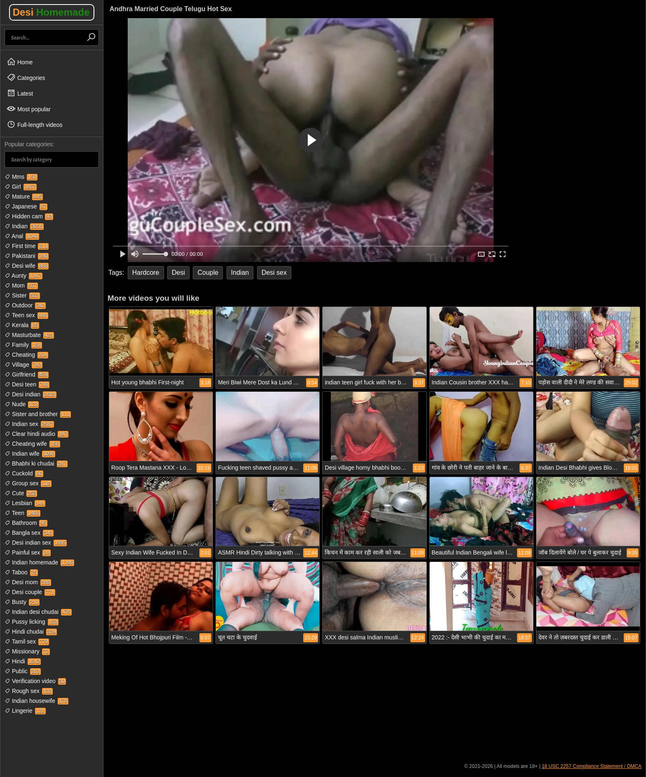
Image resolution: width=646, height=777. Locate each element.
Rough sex (29, 691)
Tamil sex (27, 641)
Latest (20, 93)
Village (23, 364)
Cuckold (24, 473)
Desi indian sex (36, 542)
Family (23, 345)
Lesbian (25, 503)
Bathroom (26, 523)
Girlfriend (27, 374)
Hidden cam (29, 216)
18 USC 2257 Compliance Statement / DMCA (591, 766)
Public (23, 671)
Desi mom (28, 582)
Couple (207, 272)
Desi (51, 12)
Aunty (23, 275)
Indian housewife (36, 700)
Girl (21, 186)
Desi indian (30, 394)
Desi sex (274, 272)
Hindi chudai (31, 631)
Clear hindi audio (36, 434)
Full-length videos (35, 124)
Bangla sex (29, 532)
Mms (21, 176)
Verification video (35, 681)
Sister (22, 295)
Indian (24, 226)
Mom (21, 285)
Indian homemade (39, 562)
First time (27, 246)
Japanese (26, 206)
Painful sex (28, 552)
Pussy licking (32, 621)
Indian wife (30, 453)
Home (20, 61)
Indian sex (29, 424)
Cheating (26, 354)
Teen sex (26, 315)
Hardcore (145, 272)
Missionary (27, 651)
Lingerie (25, 710)
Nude (22, 404)
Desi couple (30, 592)
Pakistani (27, 256)
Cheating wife (32, 443)
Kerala (22, 325)
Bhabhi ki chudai (36, 463)
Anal (22, 236)
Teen (22, 513)
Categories (26, 77)
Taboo (21, 572)
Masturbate (29, 335)
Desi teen (27, 384)
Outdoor (25, 305)
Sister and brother (38, 414)
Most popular (29, 108)
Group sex (28, 483)
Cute (21, 493)
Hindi (23, 661)
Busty (22, 602)
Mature (24, 196)
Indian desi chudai (38, 611)
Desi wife (27, 265)
